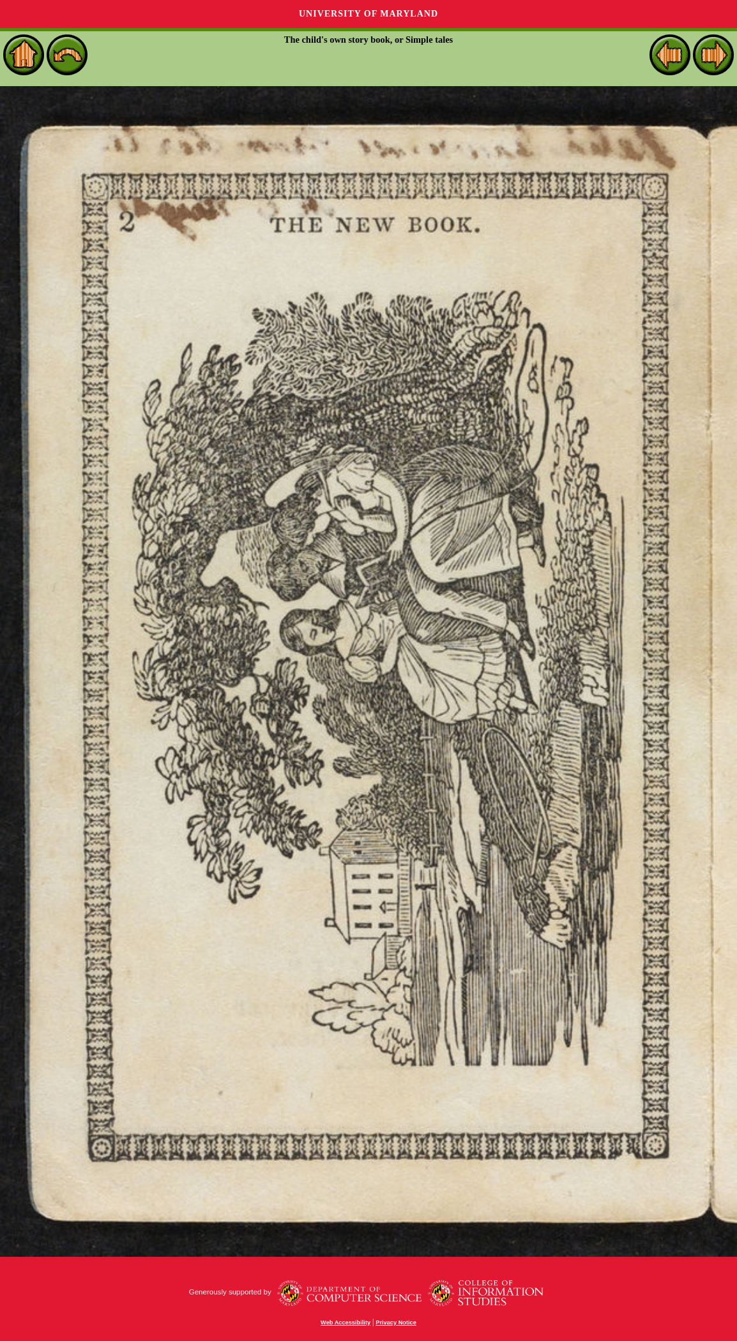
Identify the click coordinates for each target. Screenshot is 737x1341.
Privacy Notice (396, 1322)
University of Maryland (368, 14)
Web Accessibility (345, 1322)
